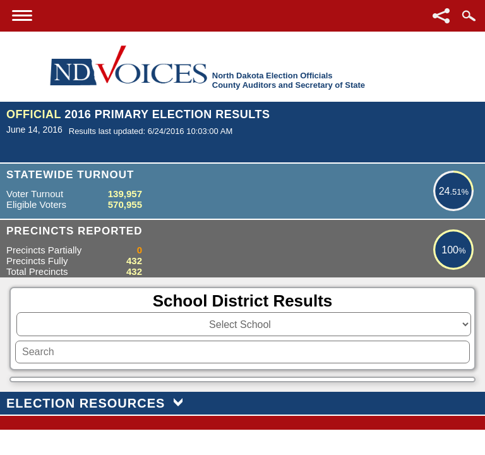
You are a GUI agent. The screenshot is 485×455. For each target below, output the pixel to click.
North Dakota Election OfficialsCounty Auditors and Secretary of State (288, 80)
